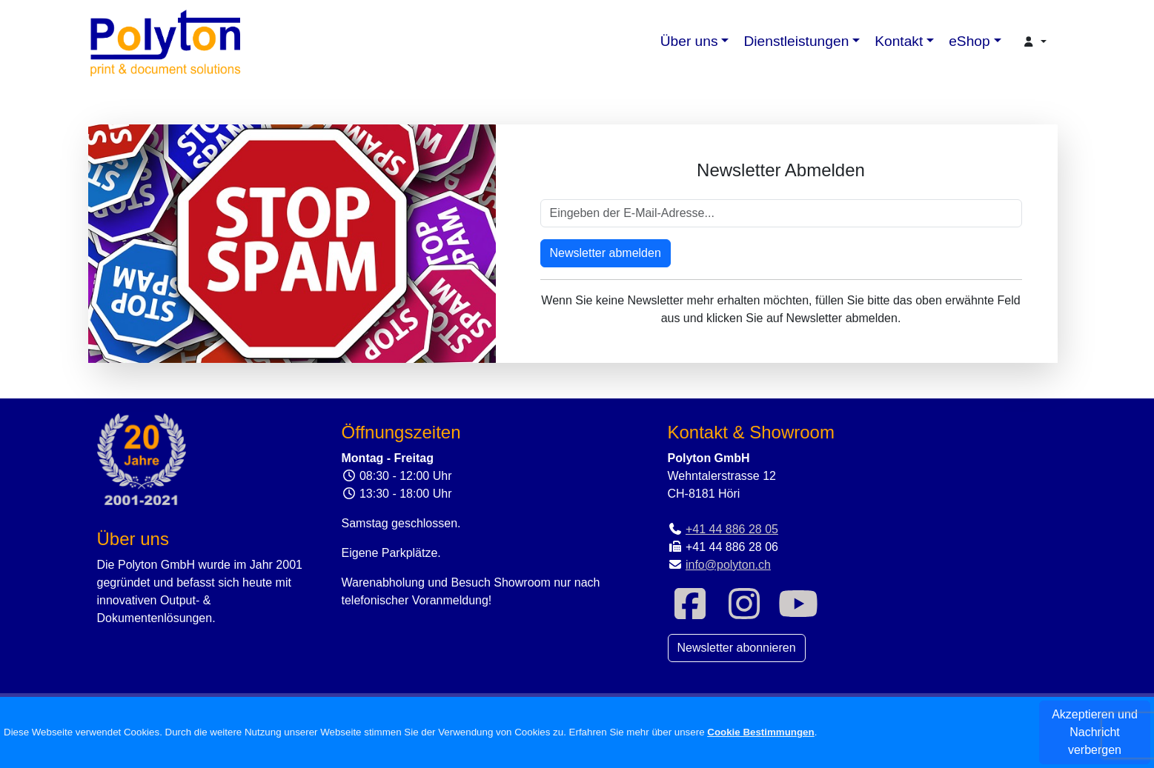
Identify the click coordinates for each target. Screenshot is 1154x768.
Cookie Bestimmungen (760, 732)
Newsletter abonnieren (736, 647)
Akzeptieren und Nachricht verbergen (1095, 732)
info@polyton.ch (728, 564)
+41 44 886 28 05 (732, 529)
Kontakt (899, 41)
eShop (969, 41)
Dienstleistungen (796, 41)
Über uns (689, 41)
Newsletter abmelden (605, 253)
